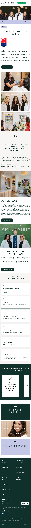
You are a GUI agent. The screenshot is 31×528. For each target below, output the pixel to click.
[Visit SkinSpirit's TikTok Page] (8, 511)
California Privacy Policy (6, 518)
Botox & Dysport (19, 462)
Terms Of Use (12, 516)
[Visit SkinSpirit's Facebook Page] (4, 511)
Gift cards (4, 462)
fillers (17, 465)
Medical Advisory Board (7, 489)
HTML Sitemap (16, 520)
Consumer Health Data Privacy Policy (19, 518)
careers (3, 492)
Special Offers (5, 467)
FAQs (17, 484)
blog (3, 494)
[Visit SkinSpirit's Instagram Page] (2, 511)
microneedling (19, 470)
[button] (28, 2)
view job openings (15, 433)
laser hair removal (20, 472)
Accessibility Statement (6, 520)
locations (18, 482)
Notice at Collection (20, 507)
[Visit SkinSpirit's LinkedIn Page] (6, 511)
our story (15, 451)
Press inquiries (19, 487)
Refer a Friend (5, 484)
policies (3, 496)
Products (4, 465)
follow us (15, 416)
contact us (18, 479)
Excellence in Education (7, 487)
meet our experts (5, 482)
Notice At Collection (20, 516)
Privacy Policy (10, 507)
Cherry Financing (5, 470)
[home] (7, 2)
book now (22, 2)
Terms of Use (14, 507)
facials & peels (19, 467)
